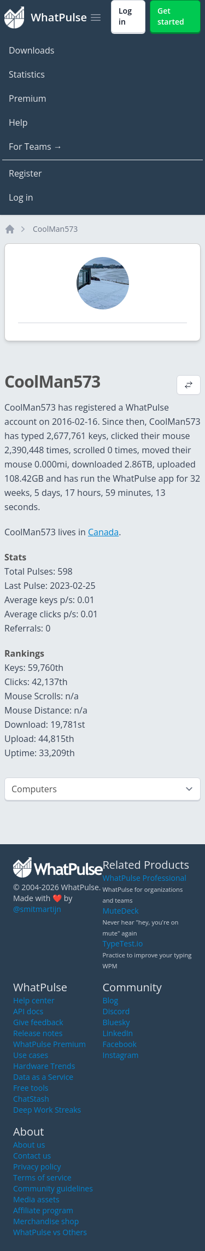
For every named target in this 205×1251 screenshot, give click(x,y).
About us (29, 1144)
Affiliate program (43, 1210)
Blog (111, 1000)
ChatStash (31, 1099)
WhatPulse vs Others (50, 1232)
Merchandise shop (46, 1221)
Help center (34, 1000)
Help (18, 122)
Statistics (27, 74)
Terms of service (42, 1177)
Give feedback (38, 1022)
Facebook (120, 1044)
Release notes (37, 1033)
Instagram (121, 1055)
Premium (27, 98)
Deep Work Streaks (47, 1109)
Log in (21, 197)
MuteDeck (121, 910)
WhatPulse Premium (49, 1044)
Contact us (32, 1155)
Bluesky (116, 1022)
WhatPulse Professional (144, 878)
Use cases (30, 1055)
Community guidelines (53, 1188)
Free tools (30, 1088)
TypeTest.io (123, 943)
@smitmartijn (37, 909)
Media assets (36, 1199)
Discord (116, 1011)
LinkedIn (118, 1033)
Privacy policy (37, 1166)
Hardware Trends (44, 1066)
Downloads (31, 50)
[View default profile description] (189, 386)
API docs (28, 1011)
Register (25, 173)
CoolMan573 (55, 229)
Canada (103, 532)
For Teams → (35, 147)
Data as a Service (43, 1077)
